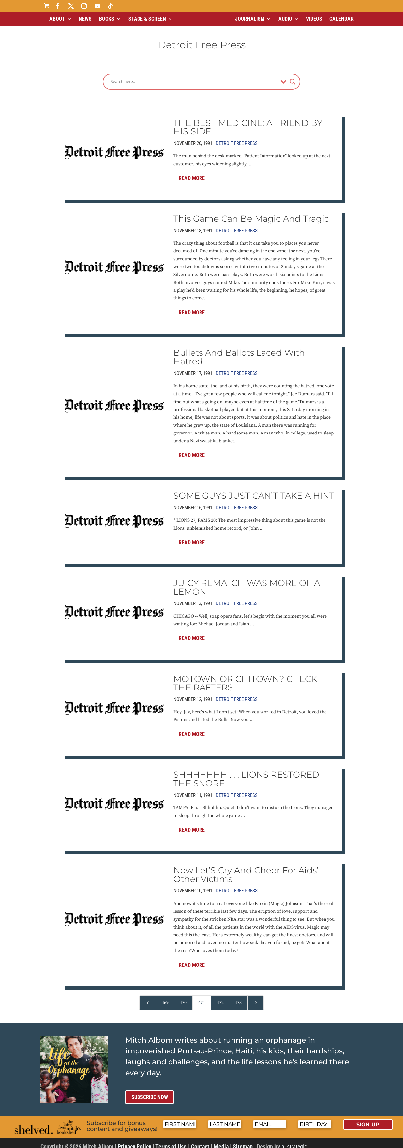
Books (106, 19)
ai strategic (294, 1140)
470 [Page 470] (183, 997)
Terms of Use (171, 1140)
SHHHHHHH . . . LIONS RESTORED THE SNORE (246, 773)
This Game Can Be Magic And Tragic (251, 213)
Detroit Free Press (237, 138)
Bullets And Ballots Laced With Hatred (239, 351)
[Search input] (194, 76)
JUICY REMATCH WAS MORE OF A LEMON (246, 581)
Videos (314, 19)
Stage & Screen (147, 19)
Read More (192, 172)
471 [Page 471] (201, 997)
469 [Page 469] (165, 997)
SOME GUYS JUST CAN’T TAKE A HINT (253, 490)
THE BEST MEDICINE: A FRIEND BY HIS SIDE (247, 121)
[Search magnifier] (292, 76)
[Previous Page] (148, 997)
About (57, 19)
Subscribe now (149, 1091)
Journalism (249, 19)
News (85, 19)
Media (221, 1140)
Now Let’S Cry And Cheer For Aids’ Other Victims (245, 869)
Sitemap (243, 1140)
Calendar (341, 19)
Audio (285, 19)
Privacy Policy (134, 1140)
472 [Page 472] (220, 997)
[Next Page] (255, 997)
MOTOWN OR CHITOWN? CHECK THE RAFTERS (245, 677)
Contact (200, 1140)
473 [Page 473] (238, 997)
